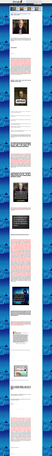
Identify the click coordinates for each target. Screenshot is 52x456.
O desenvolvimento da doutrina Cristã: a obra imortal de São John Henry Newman (25, 9)
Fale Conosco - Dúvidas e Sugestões (22, 5)
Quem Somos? (16, 5)
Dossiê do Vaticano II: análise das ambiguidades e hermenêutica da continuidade (40, 9)
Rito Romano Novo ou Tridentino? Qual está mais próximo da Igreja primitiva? (32, 9)
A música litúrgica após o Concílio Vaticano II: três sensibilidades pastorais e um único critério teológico (17, 9)
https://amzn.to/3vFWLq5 (25, 380)
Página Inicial (12, 5)
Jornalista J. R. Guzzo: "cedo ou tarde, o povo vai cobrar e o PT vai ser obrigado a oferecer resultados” (20, 14)
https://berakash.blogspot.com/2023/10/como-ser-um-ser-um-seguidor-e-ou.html (21, 399)
